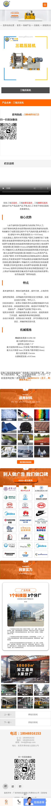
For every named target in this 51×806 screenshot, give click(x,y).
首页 (19, 25)
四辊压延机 (33, 722)
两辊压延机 (33, 715)
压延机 (37, 25)
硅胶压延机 (27, 203)
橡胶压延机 (43, 203)
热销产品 (27, 25)
